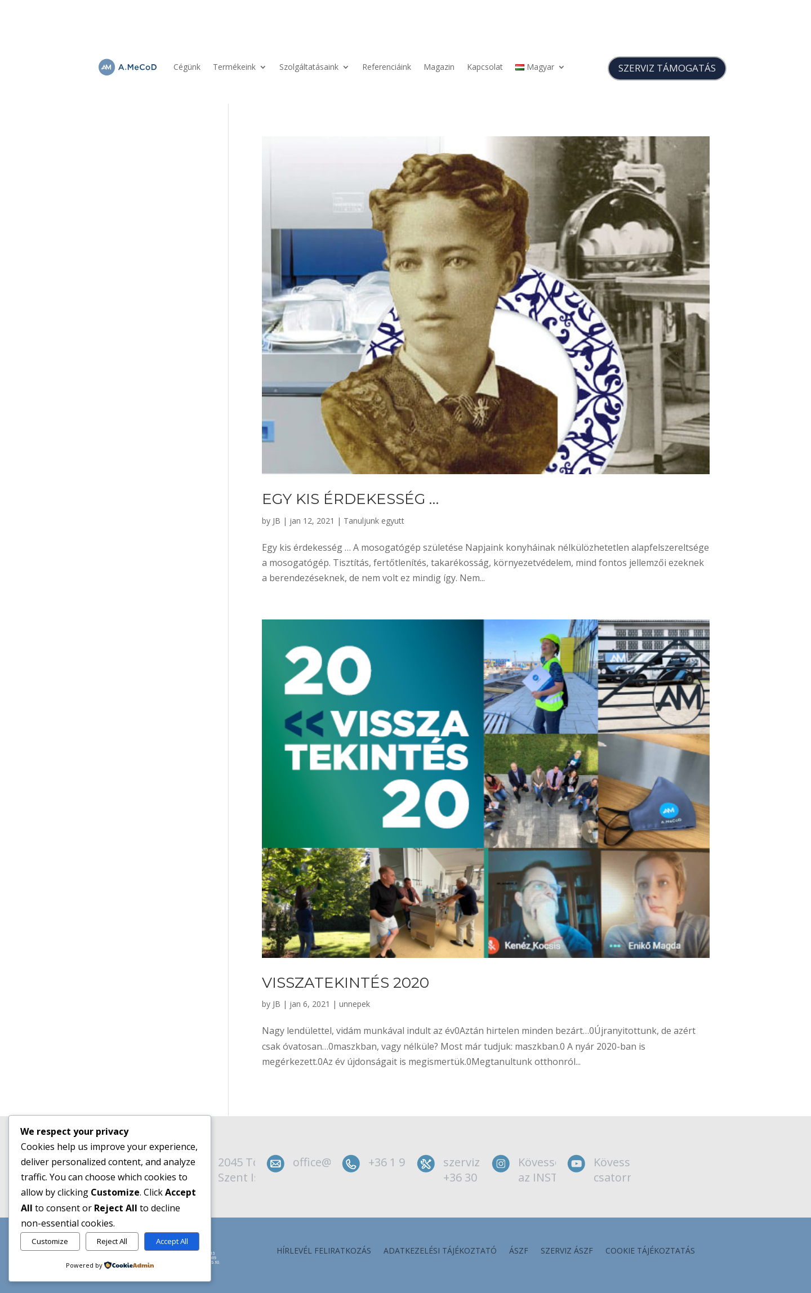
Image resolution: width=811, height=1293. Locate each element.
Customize (50, 1241)
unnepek (354, 1003)
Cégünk (186, 66)
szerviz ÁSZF (567, 1251)
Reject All (112, 1241)
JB (276, 520)
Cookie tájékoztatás (650, 1251)
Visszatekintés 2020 (345, 983)
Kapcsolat (485, 66)
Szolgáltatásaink (308, 66)
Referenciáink (386, 66)
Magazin (439, 66)
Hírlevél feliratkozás (324, 1251)
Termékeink (234, 66)
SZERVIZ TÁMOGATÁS (667, 67)
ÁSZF (518, 1251)
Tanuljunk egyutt (374, 520)
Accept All (172, 1241)
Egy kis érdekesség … (350, 499)
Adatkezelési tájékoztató (440, 1251)
